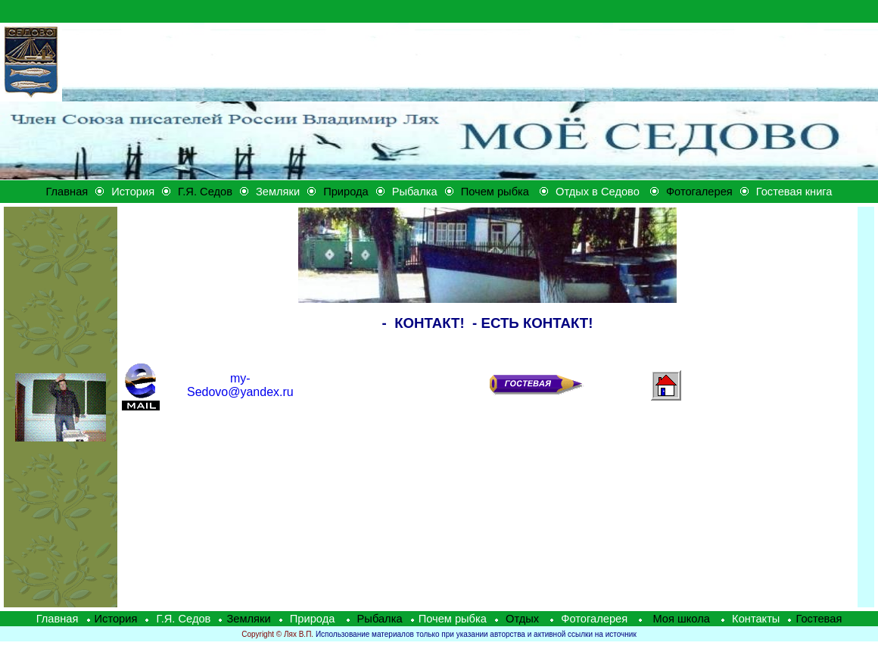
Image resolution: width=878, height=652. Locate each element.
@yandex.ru (240, 385)
